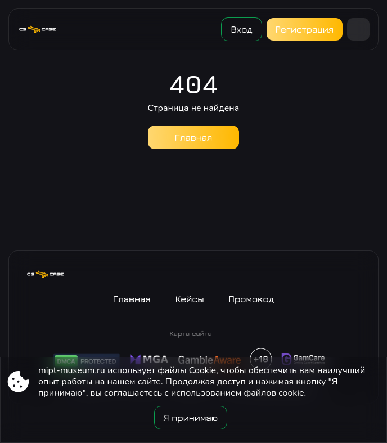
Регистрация (305, 29)
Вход (241, 29)
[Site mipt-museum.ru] (41, 29)
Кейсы (190, 299)
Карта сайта (190, 333)
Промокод (251, 299)
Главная (194, 137)
